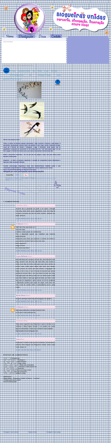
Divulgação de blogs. (16, 180)
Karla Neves (21, 295)
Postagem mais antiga (53, 432)
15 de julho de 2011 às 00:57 (28, 350)
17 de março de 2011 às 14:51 (29, 290)
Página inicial (32, 432)
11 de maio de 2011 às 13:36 (28, 315)
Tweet (17, 175)
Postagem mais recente (11, 432)
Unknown (19, 224)
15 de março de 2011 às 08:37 (29, 218)
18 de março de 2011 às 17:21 (29, 301)
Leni (18, 339)
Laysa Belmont (22, 256)
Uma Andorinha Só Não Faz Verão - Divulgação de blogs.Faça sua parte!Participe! (31, 74)
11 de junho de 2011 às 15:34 (28, 334)
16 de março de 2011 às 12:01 (29, 251)
